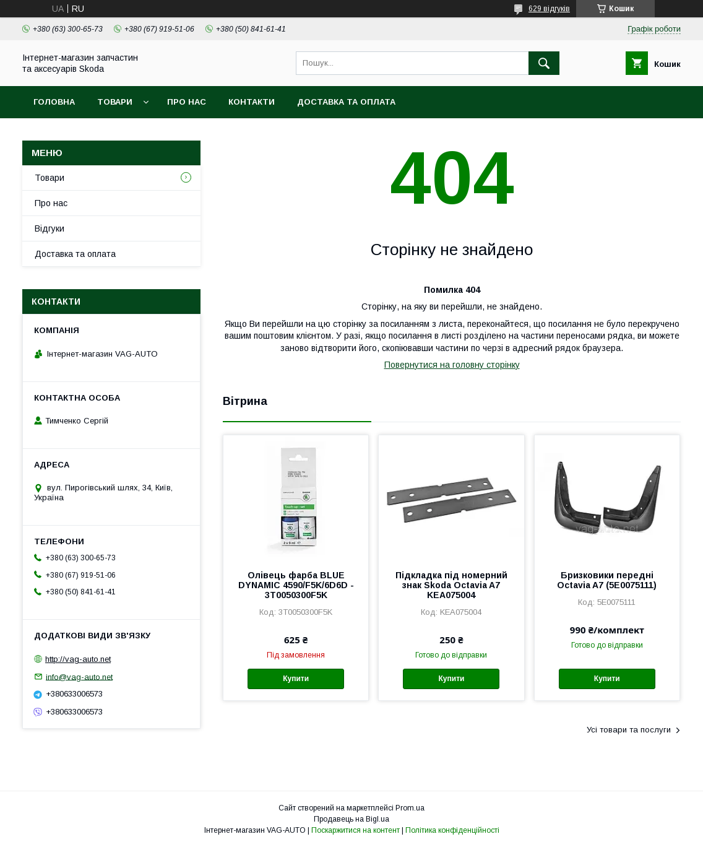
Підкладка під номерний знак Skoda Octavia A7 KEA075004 (451, 585)
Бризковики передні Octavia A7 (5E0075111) (607, 580)
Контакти (251, 101)
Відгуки (49, 228)
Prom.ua (410, 808)
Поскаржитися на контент (355, 830)
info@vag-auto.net (79, 676)
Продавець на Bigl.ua (351, 819)
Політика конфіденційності (452, 830)
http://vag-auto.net (78, 659)
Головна (54, 101)
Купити (296, 678)
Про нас (186, 101)
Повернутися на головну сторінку (452, 365)
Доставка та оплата (346, 101)
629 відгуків (549, 8)
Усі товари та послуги (629, 729)
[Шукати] (543, 63)
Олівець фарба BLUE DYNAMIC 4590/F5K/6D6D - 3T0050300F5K (296, 585)
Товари (114, 101)
